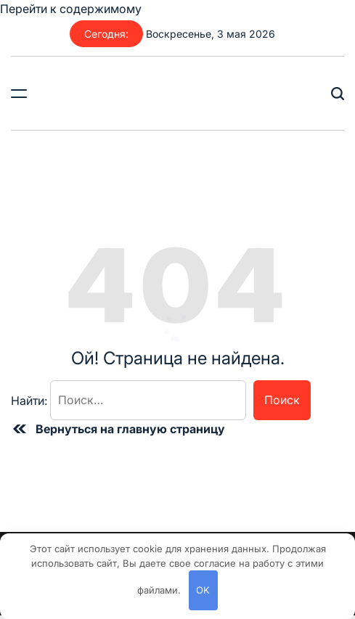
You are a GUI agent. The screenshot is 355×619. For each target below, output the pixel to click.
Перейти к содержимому (71, 8)
